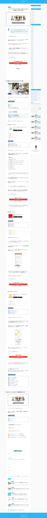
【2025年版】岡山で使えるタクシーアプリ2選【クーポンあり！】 (17, 509)
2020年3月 (32, 82)
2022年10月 (32, 49)
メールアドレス (10, 470)
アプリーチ (17, 215)
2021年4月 (32, 72)
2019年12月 (32, 86)
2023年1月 (32, 45)
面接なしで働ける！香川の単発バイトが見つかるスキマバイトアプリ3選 (36, 98)
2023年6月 (32, 39)
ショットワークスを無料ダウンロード (18, 356)
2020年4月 (32, 81)
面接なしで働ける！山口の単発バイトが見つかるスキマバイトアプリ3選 (36, 96)
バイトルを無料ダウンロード (18, 284)
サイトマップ (24, 514)
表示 (19, 68)
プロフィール (20, 514)
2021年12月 (32, 62)
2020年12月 (32, 77)
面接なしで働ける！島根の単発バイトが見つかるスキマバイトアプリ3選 (36, 100)
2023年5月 (32, 40)
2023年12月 (32, 31)
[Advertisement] (18, 74)
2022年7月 (32, 53)
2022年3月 (32, 58)
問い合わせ (27, 514)
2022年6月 (32, 54)
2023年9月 (32, 35)
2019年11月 (32, 87)
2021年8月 (32, 67)
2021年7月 (32, 68)
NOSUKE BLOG (23, 1)
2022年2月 (32, 59)
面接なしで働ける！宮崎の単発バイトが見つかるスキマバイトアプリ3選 (36, 92)
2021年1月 (32, 76)
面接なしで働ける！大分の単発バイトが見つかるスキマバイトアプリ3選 (36, 94)
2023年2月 (32, 44)
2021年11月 (32, 63)
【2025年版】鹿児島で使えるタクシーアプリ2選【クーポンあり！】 (17, 510)
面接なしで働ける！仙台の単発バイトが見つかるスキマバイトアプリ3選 (20, 488)
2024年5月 (32, 26)
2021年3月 (32, 73)
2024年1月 (32, 30)
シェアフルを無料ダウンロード (18, 199)
